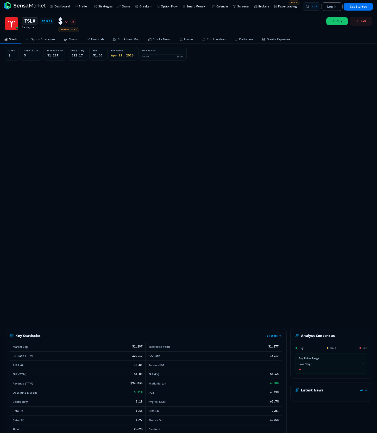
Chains (124, 6)
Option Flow (167, 6)
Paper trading (286, 5)
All (363, 390)
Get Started (358, 6)
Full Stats (273, 335)
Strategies (103, 6)
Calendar (220, 6)
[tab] (10, 39)
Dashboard (60, 6)
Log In (332, 6)
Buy (337, 21)
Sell (361, 21)
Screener (241, 6)
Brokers (261, 6)
